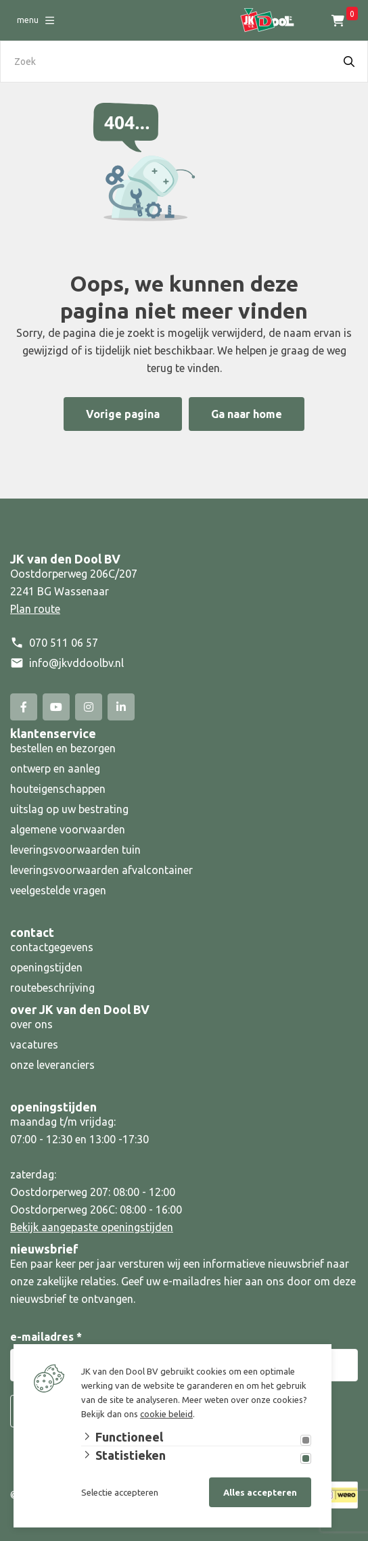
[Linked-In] (121, 706)
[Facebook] (23, 706)
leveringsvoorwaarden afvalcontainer (103, 870)
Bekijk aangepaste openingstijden (91, 1227)
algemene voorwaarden (67, 829)
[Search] (349, 62)
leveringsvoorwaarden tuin (75, 850)
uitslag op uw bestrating (69, 809)
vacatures (34, 1044)
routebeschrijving (52, 988)
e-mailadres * (46, 1337)
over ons (31, 1024)
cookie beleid (166, 1414)
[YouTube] (56, 706)
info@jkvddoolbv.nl (76, 663)
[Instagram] (88, 706)
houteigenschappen (58, 789)
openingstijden (46, 967)
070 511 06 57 (63, 643)
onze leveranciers (52, 1065)
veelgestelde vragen (58, 890)
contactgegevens (51, 947)
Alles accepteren (260, 1492)
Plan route (35, 609)
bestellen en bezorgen (63, 748)
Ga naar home (246, 414)
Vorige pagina (123, 414)
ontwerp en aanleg (55, 768)
